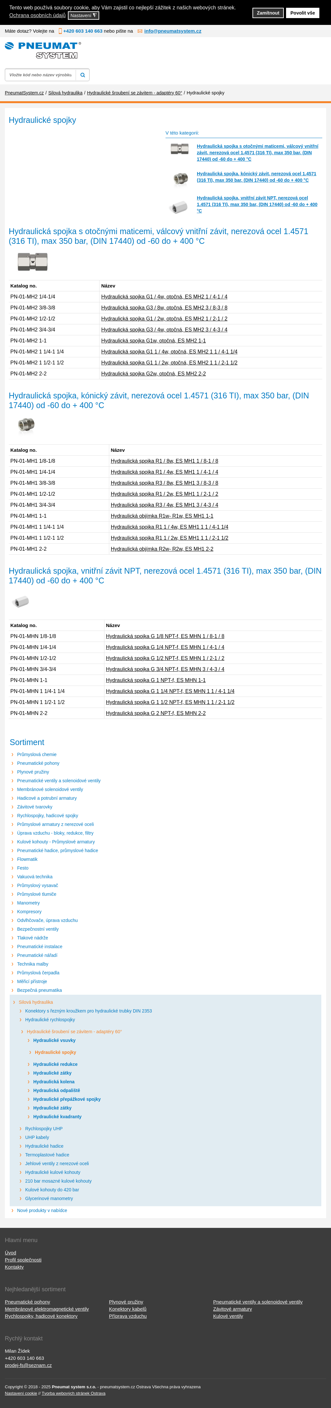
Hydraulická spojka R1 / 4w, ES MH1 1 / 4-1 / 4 (165, 472)
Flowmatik (27, 859)
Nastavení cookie (21, 1393)
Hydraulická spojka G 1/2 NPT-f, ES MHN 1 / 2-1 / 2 (165, 658)
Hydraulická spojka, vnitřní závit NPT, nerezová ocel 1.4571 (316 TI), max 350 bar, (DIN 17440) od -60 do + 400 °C (257, 204)
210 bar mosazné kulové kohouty (58, 1181)
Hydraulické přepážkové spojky (67, 1099)
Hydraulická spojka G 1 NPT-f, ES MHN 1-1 (156, 680)
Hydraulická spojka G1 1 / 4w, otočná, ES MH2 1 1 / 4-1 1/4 (169, 351)
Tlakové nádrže (32, 937)
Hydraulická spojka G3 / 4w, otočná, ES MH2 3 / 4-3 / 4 (164, 329)
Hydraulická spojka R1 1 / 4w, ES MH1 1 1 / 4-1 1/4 (170, 527)
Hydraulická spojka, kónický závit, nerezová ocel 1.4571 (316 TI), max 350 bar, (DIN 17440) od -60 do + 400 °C (256, 177)
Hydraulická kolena (54, 1081)
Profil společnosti (23, 1259)
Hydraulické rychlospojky (50, 1019)
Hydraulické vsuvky (54, 1040)
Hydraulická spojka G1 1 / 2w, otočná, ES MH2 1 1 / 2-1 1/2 (169, 362)
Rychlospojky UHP (44, 1128)
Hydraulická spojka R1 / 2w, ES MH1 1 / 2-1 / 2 (165, 494)
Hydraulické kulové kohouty (52, 1172)
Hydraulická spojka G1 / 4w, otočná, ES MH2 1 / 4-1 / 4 (164, 296)
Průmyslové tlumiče (36, 894)
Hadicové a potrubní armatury (47, 798)
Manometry (28, 902)
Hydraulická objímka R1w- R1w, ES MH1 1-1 (162, 516)
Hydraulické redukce (55, 1064)
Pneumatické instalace (39, 946)
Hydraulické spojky (55, 1052)
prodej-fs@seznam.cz (28, 1365)
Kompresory (29, 911)
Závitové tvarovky (34, 806)
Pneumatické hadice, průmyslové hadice (57, 850)
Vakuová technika (34, 876)
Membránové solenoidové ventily (50, 789)
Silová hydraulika (36, 1002)
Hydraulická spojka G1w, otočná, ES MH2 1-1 (153, 340)
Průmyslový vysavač (37, 885)
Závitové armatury (232, 1309)
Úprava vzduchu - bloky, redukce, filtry (55, 833)
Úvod (10, 1252)
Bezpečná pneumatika (39, 990)
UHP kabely (37, 1137)
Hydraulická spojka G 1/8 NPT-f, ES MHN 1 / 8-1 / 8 (165, 636)
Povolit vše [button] (303, 13)
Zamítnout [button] (268, 13)
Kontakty (14, 1267)
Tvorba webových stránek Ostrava (73, 1393)
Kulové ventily (228, 1316)
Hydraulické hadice (44, 1146)
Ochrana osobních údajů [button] (37, 15)
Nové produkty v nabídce (42, 1210)
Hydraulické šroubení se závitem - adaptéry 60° (74, 1031)
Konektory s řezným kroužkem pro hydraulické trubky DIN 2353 (88, 1010)
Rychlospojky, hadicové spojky (47, 815)
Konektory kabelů (127, 1309)
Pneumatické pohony (38, 763)
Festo (22, 868)
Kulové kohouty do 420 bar (52, 1189)
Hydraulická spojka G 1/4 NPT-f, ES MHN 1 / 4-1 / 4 (165, 647)
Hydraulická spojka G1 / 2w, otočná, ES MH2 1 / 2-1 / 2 (164, 318)
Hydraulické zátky (52, 1073)
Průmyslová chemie (37, 754)
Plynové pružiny (33, 771)
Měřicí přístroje (32, 981)
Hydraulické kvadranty (57, 1116)
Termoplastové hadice (47, 1154)
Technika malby (32, 964)
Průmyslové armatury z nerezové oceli (55, 824)
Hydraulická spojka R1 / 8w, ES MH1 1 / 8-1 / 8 (165, 461)
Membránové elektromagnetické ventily (47, 1309)
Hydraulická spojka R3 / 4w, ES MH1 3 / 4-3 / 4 (165, 505)
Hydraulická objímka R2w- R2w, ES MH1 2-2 (162, 549)
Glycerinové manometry (49, 1198)
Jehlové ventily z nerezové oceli (57, 1163)
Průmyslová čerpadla (38, 972)
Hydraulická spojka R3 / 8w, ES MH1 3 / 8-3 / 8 (165, 483)
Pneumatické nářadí (37, 955)
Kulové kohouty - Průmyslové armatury (56, 841)
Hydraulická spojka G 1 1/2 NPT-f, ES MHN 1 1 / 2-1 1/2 (170, 702)
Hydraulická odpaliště (56, 1090)
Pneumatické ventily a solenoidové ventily (59, 780)
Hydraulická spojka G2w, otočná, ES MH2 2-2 (153, 373)
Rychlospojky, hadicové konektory (41, 1316)
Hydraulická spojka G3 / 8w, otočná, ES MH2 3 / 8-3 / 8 (164, 307)
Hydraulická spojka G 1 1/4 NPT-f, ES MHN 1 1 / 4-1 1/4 (170, 691)
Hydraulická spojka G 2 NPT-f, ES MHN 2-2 (156, 713)
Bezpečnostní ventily (38, 929)
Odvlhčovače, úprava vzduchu (47, 920)
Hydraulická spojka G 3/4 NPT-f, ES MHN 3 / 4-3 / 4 (165, 669)
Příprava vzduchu (128, 1316)
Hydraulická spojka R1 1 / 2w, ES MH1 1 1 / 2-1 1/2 (170, 538)
